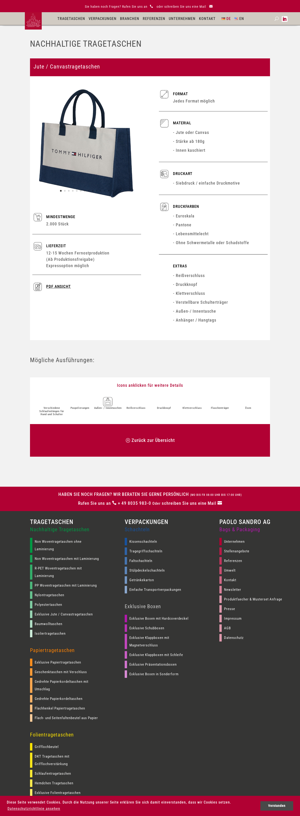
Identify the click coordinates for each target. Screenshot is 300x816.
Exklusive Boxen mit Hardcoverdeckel (158, 618)
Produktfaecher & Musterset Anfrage (253, 599)
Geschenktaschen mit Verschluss (61, 672)
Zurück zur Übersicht (153, 440)
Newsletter (232, 590)
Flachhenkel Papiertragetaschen (60, 708)
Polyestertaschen (48, 605)
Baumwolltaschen (48, 624)
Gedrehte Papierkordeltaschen (58, 699)
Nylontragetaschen (49, 595)
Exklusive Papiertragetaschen (58, 662)
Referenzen (154, 18)
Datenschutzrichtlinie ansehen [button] (34, 808)
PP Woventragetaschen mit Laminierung (66, 585)
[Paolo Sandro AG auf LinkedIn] (285, 19)
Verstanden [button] (276, 806)
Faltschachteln (140, 561)
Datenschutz (234, 638)
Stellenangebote (236, 551)
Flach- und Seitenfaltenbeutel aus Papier (66, 718)
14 (112, 191)
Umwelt (230, 570)
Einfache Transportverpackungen (155, 590)
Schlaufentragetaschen (53, 773)
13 (108, 191)
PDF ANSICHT (58, 286)
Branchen (129, 18)
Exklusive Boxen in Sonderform (154, 674)
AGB (227, 628)
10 (97, 191)
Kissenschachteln (143, 541)
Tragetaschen (71, 18)
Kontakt (207, 18)
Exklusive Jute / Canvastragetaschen (64, 614)
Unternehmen (182, 18)
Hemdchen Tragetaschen (54, 783)
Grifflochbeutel (47, 747)
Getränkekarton (141, 580)
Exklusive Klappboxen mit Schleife (156, 655)
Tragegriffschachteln (145, 551)
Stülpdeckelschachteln (147, 570)
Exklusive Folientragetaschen (58, 793)
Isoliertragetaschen (50, 633)
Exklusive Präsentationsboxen (153, 664)
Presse (229, 609)
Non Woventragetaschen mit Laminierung (67, 559)
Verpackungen (102, 18)
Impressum (233, 618)
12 (104, 191)
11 (100, 191)
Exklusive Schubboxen (146, 628)
